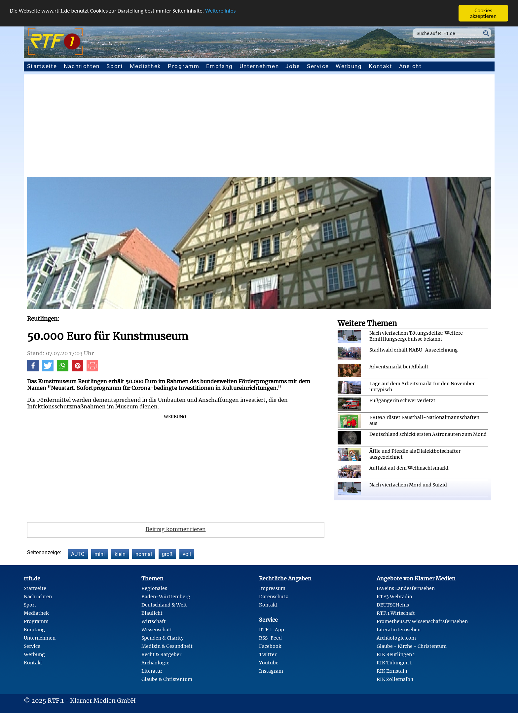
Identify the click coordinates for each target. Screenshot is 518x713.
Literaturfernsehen (399, 630)
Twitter (268, 654)
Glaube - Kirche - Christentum (412, 646)
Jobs (292, 66)
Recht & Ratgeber (161, 654)
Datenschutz (273, 597)
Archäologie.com (396, 638)
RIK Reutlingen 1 (396, 654)
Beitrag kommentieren (176, 529)
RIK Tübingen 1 (394, 663)
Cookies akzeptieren (483, 13)
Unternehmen (259, 66)
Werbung (349, 66)
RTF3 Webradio (394, 597)
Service (318, 66)
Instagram (271, 671)
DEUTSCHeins (393, 605)
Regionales (154, 588)
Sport (114, 66)
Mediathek (145, 66)
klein (120, 554)
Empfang (219, 66)
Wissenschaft (156, 630)
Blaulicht (152, 613)
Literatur (151, 671)
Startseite (42, 66)
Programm (184, 66)
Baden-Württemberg (165, 597)
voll (187, 554)
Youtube (268, 663)
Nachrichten (82, 66)
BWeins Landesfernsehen (406, 588)
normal (143, 554)
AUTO (78, 554)
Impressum (272, 588)
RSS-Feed (270, 638)
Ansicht (410, 66)
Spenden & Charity (162, 638)
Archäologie (155, 663)
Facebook (270, 646)
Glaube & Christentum (166, 679)
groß (167, 554)
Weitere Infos (220, 10)
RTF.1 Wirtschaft (396, 613)
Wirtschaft (153, 621)
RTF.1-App (271, 630)
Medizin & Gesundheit (167, 646)
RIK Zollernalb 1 (395, 679)
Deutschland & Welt (164, 605)
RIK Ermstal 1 (392, 671)
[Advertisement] (259, 127)
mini (99, 554)
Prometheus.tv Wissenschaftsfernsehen (422, 621)
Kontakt (380, 66)
